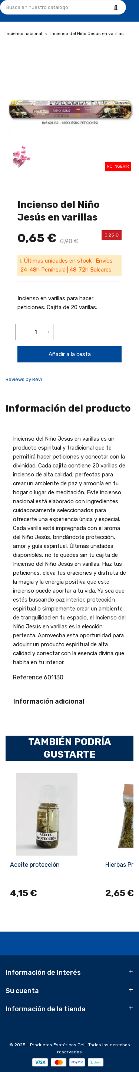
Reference (27, 677)
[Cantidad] (35, 332)
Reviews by (24, 379)
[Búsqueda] (63, 7)
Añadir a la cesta (70, 354)
